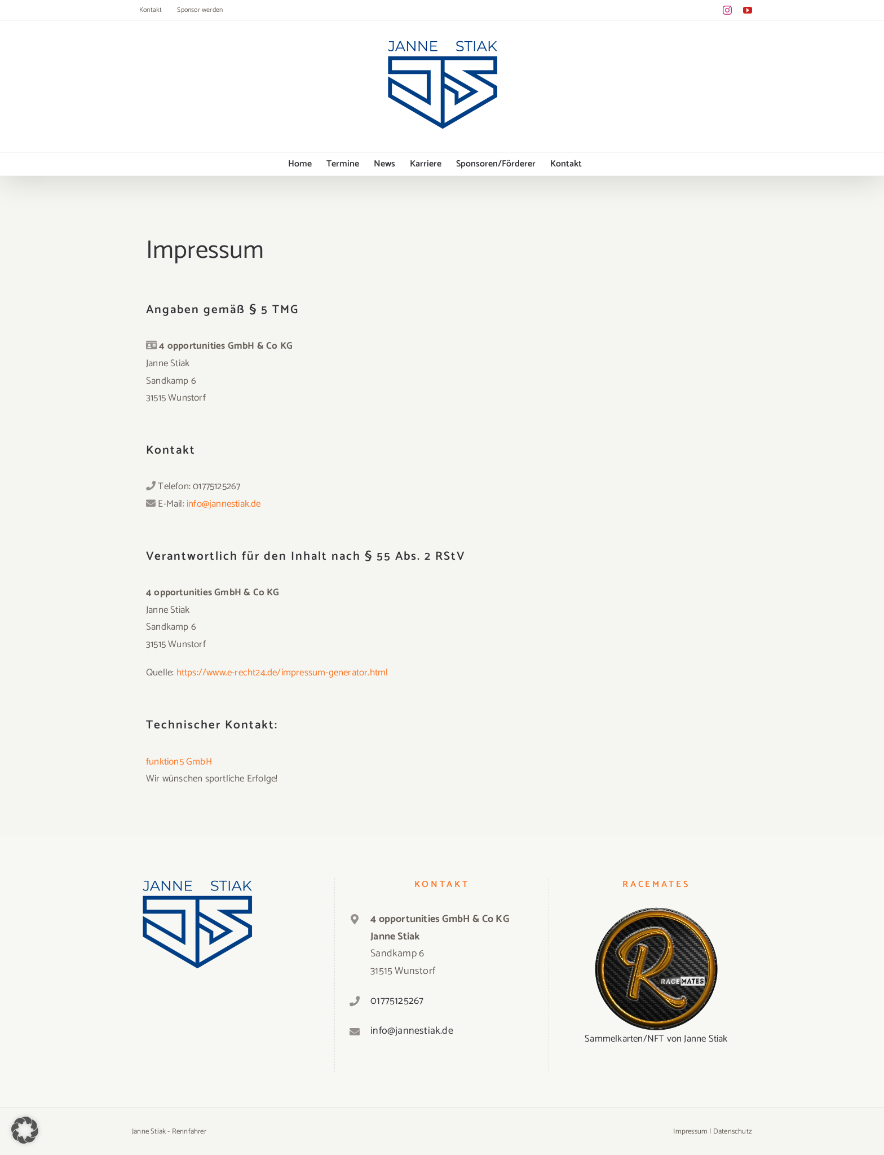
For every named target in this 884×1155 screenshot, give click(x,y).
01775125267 (396, 1000)
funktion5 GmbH (179, 762)
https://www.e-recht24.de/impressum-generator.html (282, 672)
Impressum (690, 1132)
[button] (25, 1130)
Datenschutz (732, 1132)
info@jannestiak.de (224, 504)
